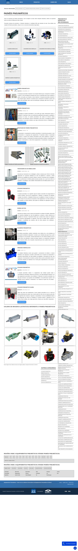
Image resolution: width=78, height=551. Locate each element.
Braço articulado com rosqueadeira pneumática (64, 42)
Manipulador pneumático (63, 154)
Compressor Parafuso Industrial (65, 404)
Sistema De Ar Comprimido (63, 430)
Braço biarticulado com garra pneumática (65, 47)
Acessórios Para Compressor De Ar (65, 447)
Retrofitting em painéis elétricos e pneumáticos (65, 277)
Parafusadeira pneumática (64, 233)
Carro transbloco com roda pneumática (64, 54)
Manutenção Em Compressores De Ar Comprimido (65, 444)
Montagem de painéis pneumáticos (65, 221)
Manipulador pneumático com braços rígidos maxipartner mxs (65, 168)
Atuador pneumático (45, 371)
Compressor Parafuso (63, 396)
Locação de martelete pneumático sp (63, 149)
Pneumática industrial (46, 378)
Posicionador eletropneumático (65, 249)
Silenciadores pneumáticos (64, 304)
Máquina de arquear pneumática (65, 192)
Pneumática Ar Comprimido (64, 426)
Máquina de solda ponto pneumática (63, 195)
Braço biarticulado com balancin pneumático (65, 45)
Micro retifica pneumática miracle (65, 217)
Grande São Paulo (38, 468)
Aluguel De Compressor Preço (65, 384)
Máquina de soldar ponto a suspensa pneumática (64, 201)
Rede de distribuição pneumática (65, 270)
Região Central (7, 468)
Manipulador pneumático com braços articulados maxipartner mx (65, 157)
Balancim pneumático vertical (64, 39)
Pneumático (43, 380)
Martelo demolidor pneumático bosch (65, 210)
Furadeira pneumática (63, 124)
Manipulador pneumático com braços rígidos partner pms (64, 173)
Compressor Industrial (63, 417)
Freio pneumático (62, 120)
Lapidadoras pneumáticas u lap (65, 142)
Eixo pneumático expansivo (64, 85)
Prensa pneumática (62, 263)
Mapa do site (70, 484)
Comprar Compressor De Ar (64, 402)
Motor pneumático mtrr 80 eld (65, 226)
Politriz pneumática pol (63, 247)
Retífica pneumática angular (64, 274)
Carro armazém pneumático (64, 49)
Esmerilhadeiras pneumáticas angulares (64, 99)
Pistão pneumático (62, 241)
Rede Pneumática (61, 428)
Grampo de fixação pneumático (65, 131)
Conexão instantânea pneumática (65, 70)
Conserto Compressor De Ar (64, 419)
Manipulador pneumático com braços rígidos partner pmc (64, 170)
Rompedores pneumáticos (64, 297)
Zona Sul (25, 468)
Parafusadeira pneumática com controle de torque (65, 236)
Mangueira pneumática (63, 152)
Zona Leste (31, 468)
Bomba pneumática (45, 373)
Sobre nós (53, 2)
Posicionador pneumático (64, 256)
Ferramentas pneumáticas (64, 115)
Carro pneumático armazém (64, 51)
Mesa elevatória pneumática (64, 214)
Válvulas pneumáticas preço (64, 379)
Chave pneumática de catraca (64, 63)
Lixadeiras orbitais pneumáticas (65, 146)
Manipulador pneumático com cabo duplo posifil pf (64, 182)
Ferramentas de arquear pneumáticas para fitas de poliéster (64, 112)
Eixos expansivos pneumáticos (65, 87)
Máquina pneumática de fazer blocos (64, 203)
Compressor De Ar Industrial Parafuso (64, 415)
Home (60, 482)
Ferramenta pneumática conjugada (63, 108)
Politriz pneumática (62, 245)
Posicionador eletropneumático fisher (65, 251)
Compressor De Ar (62, 409)
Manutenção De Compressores (65, 441)
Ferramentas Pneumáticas (64, 412)
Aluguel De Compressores (64, 387)
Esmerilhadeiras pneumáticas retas (64, 102)
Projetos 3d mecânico (63, 266)
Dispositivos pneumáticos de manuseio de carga (64, 84)
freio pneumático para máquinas (65, 449)
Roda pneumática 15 (62, 280)
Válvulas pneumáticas (46, 382)
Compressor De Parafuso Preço (65, 389)
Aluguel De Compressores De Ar (65, 391)
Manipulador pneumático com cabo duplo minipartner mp (64, 179)
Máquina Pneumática (62, 424)
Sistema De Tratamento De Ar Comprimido (64, 433)
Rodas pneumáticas (62, 284)
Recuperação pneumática (63, 375)
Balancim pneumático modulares (65, 37)
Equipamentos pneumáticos (64, 95)
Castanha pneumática (63, 56)
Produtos (37, 2)
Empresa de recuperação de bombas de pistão (64, 368)
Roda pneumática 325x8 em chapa (65, 282)
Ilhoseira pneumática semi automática (64, 136)
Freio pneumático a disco (63, 122)
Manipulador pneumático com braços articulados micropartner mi (64, 161)
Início (21, 2)
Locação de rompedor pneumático (65, 151)
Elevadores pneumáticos (63, 89)
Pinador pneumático (62, 238)
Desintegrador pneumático (64, 81)
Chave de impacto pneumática (64, 58)
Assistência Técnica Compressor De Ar (65, 394)
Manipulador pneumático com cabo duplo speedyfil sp (64, 187)
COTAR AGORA (10, 53)
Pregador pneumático (63, 261)
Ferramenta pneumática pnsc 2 (65, 110)
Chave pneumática (62, 61)
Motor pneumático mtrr (20, 8)
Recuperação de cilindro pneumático (63, 373)
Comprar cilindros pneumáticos (65, 365)
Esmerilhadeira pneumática (64, 96)
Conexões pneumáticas (63, 73)
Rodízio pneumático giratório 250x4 (64, 292)
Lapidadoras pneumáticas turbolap (63, 140)
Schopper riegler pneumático (65, 299)
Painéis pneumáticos (62, 231)
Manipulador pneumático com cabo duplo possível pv (64, 185)
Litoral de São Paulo (47, 468)
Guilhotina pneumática (63, 133)
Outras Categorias (48, 368)
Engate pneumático (45, 376)
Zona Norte (14, 468)
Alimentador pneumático (63, 25)
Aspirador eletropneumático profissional (33, 8)
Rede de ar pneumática (45, 8)
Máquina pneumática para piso (64, 207)
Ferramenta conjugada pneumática (63, 105)
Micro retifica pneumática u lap (65, 219)
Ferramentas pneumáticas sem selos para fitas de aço (65, 118)
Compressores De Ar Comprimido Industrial (65, 407)
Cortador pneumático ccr (64, 77)
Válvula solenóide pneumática (65, 377)
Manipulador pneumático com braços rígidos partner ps (64, 176)
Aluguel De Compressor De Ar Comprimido (64, 436)
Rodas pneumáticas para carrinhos (63, 287)
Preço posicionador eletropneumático (62, 259)
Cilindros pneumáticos (63, 363)
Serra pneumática (62, 303)
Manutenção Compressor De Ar (65, 439)
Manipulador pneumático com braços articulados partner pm (65, 165)
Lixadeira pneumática (62, 144)
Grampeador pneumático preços (65, 129)
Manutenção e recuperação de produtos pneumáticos (65, 190)
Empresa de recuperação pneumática (63, 371)
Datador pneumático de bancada (65, 79)
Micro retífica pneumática (64, 215)
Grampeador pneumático (63, 127)
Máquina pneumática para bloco (65, 205)
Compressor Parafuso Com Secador (64, 398)
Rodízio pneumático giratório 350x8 (64, 295)
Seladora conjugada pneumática (65, 301)
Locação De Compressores (64, 421)
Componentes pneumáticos (64, 65)
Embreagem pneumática (63, 91)
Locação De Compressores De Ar (65, 437)
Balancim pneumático (62, 35)
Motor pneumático (62, 223)
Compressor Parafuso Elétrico (65, 400)
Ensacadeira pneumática (63, 93)
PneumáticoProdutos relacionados (63, 20)
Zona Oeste (20, 468)
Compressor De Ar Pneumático (65, 385)
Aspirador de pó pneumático (64, 29)
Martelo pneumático (62, 212)
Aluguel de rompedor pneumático (65, 27)
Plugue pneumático (62, 243)
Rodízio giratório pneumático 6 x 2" (65, 290)
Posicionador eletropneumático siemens (65, 254)
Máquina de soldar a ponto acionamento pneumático (64, 198)
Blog (69, 2)
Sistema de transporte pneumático (63, 307)
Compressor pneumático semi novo (64, 68)
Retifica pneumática (62, 272)
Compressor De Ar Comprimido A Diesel (65, 382)
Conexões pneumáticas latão (64, 75)
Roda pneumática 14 (62, 278)
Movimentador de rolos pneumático (63, 229)
